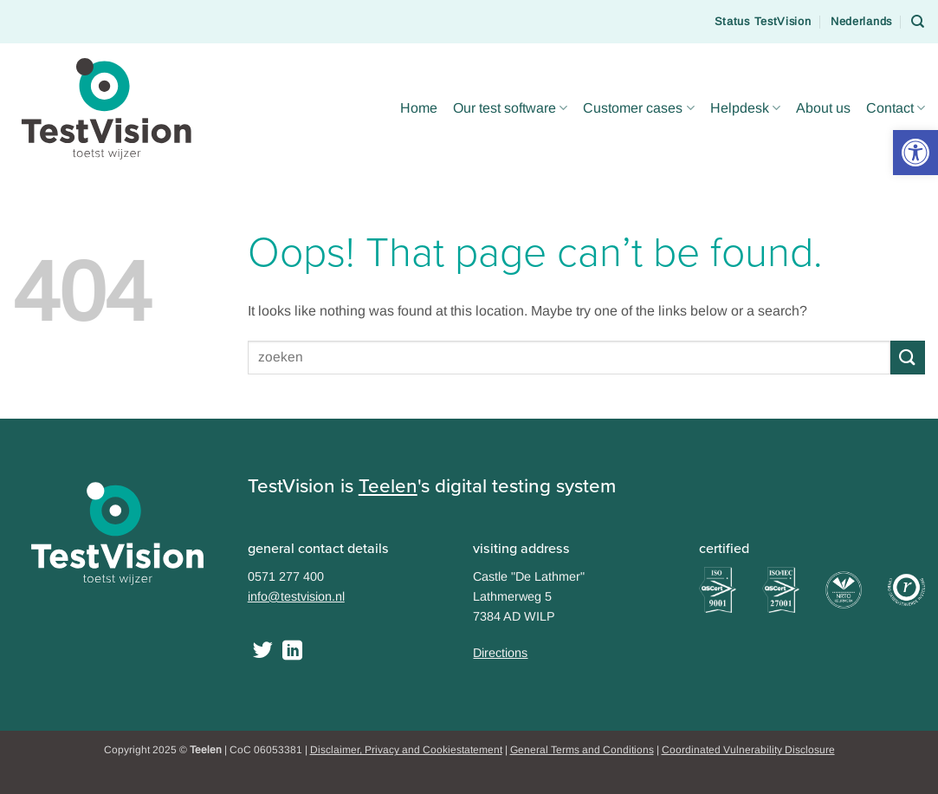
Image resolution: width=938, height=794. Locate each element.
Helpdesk (745, 108)
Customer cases (638, 108)
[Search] (918, 22)
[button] (915, 152)
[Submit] (907, 357)
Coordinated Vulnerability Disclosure (748, 750)
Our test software (510, 108)
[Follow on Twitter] (263, 652)
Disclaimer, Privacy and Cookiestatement (406, 750)
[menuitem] (861, 21)
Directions (500, 653)
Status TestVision (763, 21)
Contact (895, 108)
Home (418, 108)
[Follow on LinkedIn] (292, 652)
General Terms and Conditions (582, 750)
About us (823, 108)
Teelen (388, 486)
